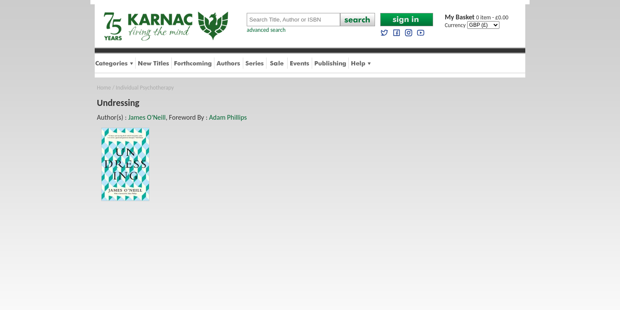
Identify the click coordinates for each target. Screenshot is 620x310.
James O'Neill (147, 117)
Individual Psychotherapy (145, 87)
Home (104, 87)
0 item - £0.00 (476, 17)
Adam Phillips (228, 117)
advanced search (266, 30)
